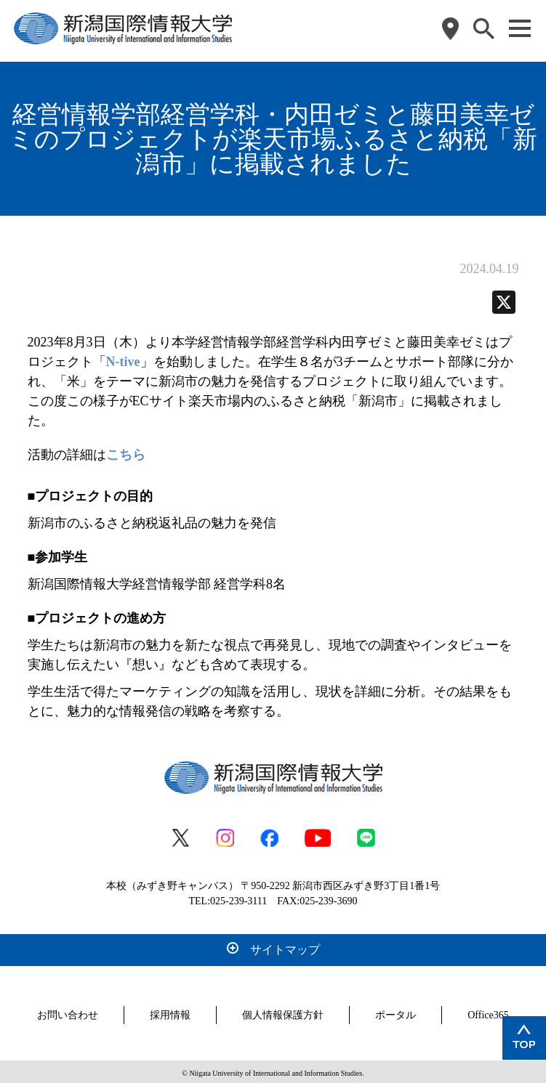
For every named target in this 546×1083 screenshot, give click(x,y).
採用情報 (170, 1012)
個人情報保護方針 (283, 1012)
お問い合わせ (67, 1012)
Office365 (488, 1012)
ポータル (395, 1012)
